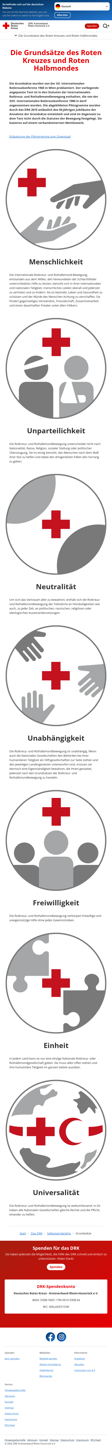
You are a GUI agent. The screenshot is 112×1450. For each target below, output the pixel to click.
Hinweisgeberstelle (15, 1390)
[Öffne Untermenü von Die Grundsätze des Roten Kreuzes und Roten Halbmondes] (56, 35)
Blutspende (46, 1376)
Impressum (11, 1419)
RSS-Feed (10, 1425)
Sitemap (9, 1407)
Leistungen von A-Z (84, 1370)
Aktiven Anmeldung (50, 1364)
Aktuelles (79, 1364)
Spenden (92, 26)
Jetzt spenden (12, 1358)
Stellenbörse (46, 1370)
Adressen (10, 1396)
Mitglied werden (48, 1358)
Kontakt (9, 1402)
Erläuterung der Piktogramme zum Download (40, 136)
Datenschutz (12, 1413)
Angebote (79, 1358)
